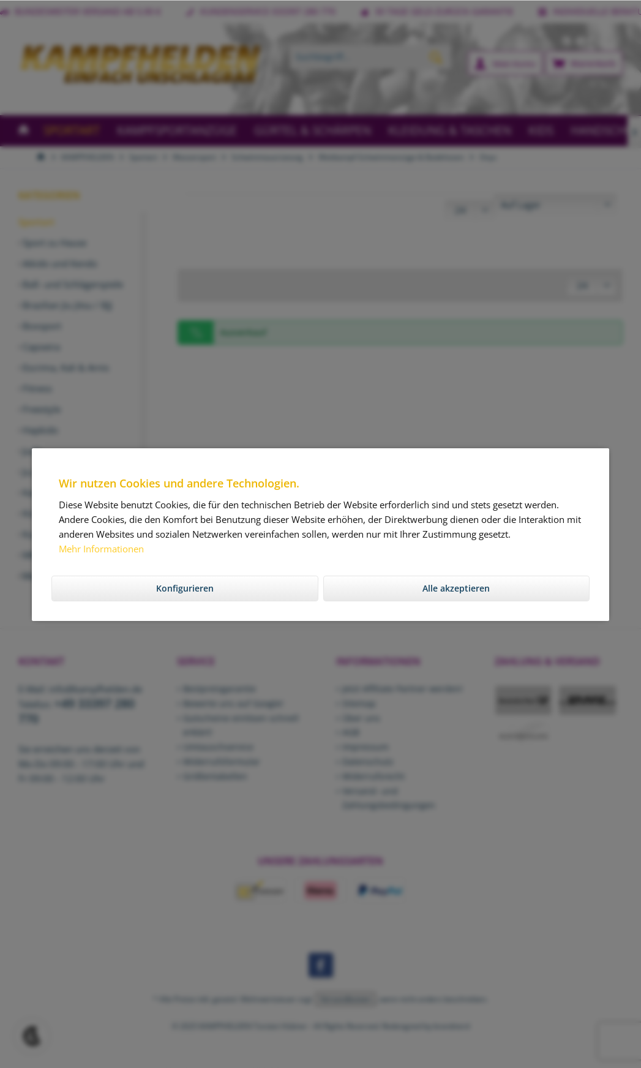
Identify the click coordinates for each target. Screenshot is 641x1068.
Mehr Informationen (101, 549)
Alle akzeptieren (456, 588)
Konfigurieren (185, 588)
